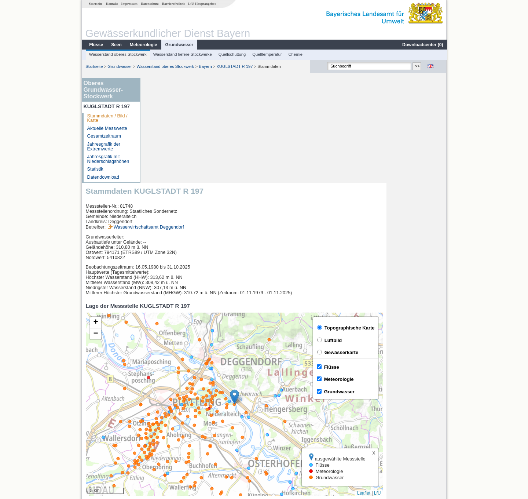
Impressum (129, 4)
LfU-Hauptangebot (201, 4)
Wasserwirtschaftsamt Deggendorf (209, 122)
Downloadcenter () (422, 44)
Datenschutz (149, 4)
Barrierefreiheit (173, 4)
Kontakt (112, 4)
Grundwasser (179, 44)
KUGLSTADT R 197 (234, 66)
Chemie (295, 54)
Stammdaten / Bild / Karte (107, 118)
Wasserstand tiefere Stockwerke (182, 54)
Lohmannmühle (166, 439)
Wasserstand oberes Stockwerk (117, 54)
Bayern (204, 66)
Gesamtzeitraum (104, 136)
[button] (294, 291)
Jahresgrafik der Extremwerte (103, 147)
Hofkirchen (161, 415)
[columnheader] (179, 407)
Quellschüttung (232, 54)
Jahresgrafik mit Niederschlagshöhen (108, 159)
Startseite (95, 4)
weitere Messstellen (175, 447)
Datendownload (103, 177)
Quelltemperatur (266, 54)
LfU (437, 388)
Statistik (95, 169)
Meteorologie (143, 44)
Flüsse (96, 44)
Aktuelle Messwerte (107, 128)
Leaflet (423, 388)
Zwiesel (158, 423)
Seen (116, 44)
